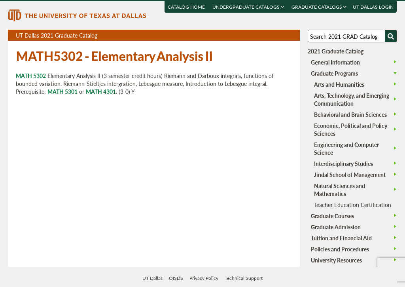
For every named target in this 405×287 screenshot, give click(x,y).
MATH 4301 (101, 91)
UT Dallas (152, 278)
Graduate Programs (334, 73)
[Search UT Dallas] (352, 36)
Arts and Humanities (339, 84)
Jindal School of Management (350, 175)
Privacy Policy (203, 278)
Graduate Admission (336, 227)
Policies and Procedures (340, 249)
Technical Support (244, 278)
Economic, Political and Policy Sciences (350, 129)
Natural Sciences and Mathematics (339, 190)
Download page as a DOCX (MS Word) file (274, 35)
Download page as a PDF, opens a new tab (265, 35)
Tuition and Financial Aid (341, 238)
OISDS (176, 278)
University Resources (336, 260)
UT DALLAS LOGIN (373, 7)
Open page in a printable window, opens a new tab (283, 35)
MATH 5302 (31, 76)
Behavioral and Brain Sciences (350, 114)
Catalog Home (186, 7)
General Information (335, 62)
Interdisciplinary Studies (343, 163)
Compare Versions (292, 35)
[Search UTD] (391, 36)
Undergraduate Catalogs (248, 7)
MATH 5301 (62, 91)
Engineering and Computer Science (346, 148)
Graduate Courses (332, 216)
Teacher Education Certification (352, 205)
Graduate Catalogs (319, 7)
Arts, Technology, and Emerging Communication (351, 99)
